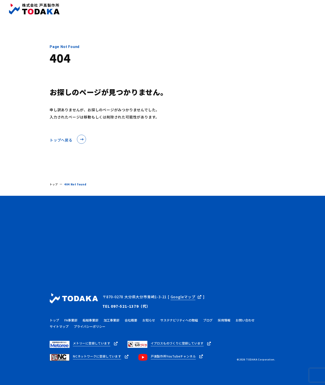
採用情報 (262, 9)
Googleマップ (183, 296)
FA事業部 (70, 318)
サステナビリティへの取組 (179, 318)
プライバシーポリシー (89, 324)
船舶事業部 (90, 318)
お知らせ (189, 9)
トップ (129, 9)
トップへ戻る (61, 140)
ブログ (208, 9)
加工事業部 (111, 318)
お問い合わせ (308, 9)
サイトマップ (59, 324)
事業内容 (148, 9)
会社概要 (169, 9)
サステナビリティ (234, 9)
